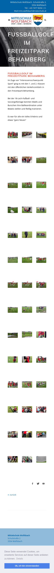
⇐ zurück (12, 494)
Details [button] (19, 558)
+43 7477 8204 (35, 8)
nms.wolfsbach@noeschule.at (32, 11)
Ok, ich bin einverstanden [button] (27, 566)
